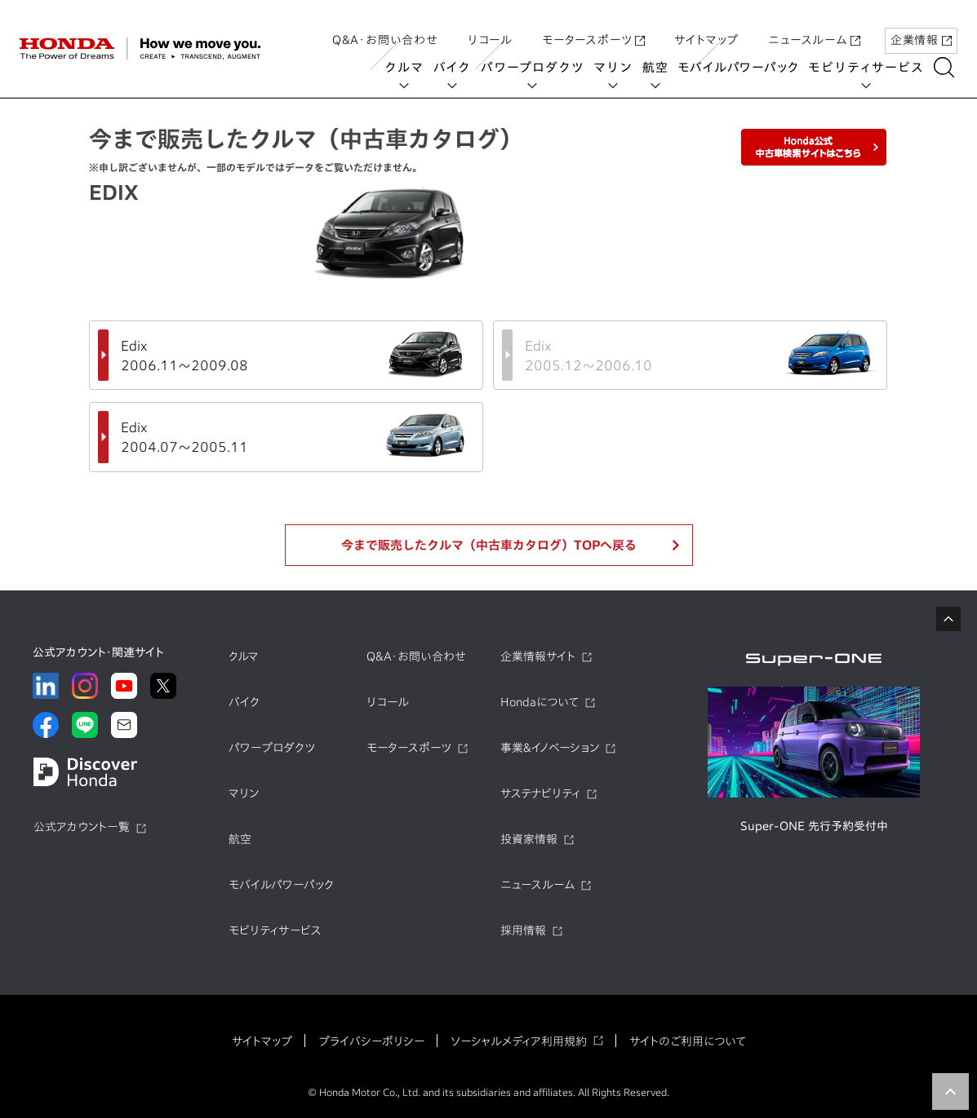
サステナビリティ (540, 793)
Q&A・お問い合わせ (385, 27)
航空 (659, 67)
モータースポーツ (593, 27)
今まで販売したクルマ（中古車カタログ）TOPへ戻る (489, 545)
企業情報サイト (537, 656)
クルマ (408, 67)
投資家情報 (528, 839)
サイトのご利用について (687, 1041)
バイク (456, 67)
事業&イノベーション (549, 747)
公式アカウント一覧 (81, 827)
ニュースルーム (814, 27)
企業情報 (921, 27)
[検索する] (948, 67)
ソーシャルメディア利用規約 (519, 1041)
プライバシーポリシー (371, 1041)
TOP (950, 1091)
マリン (617, 67)
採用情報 (523, 930)
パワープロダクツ (536, 67)
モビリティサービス (870, 67)
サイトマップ (706, 27)
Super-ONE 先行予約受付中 (814, 826)
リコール (490, 27)
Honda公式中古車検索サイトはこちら (814, 147)
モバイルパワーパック (742, 67)
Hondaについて (539, 702)
